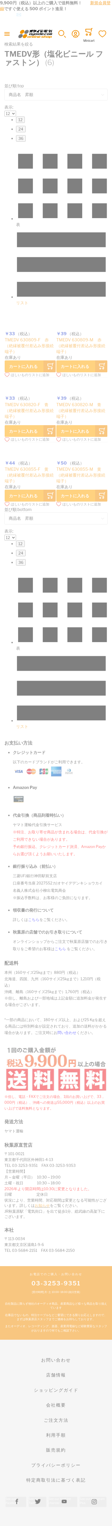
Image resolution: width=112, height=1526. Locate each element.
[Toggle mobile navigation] (7, 34)
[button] (62, 34)
